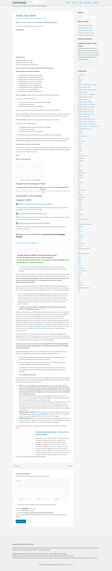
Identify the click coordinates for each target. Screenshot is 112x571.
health (79, 189)
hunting (79, 206)
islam (79, 213)
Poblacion (18, 190)
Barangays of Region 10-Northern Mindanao (88, 89)
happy (79, 187)
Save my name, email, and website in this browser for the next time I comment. (37, 506)
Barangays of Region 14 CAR (85, 99)
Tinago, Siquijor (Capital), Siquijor (86, 28)
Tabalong (64, 190)
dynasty (80, 150)
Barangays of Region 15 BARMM (85, 102)
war (79, 279)
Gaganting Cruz (81, 174)
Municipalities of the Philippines (85, 226)
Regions (68, 2)
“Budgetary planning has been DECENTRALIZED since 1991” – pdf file (44, 414)
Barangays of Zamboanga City (85, 130)
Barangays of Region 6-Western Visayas (87, 119)
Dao (34, 190)
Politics (79, 240)
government (81, 184)
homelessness (81, 199)
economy (80, 152)
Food (79, 169)
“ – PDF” (31, 243)
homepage (80, 201)
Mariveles (38, 190)
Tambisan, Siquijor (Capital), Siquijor (86, 33)
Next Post (70, 465)
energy (79, 155)
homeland (80, 196)
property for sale (82, 245)
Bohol (35, 22)
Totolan (43, 192)
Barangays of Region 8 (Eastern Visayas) (87, 124)
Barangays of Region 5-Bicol (84, 116)
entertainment (81, 160)
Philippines (56, 22)
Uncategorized (81, 270)
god (79, 182)
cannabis (80, 133)
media (79, 223)
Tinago (68, 190)
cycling (79, 147)
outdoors (80, 233)
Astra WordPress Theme (68, 564)
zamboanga (80, 287)
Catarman (30, 190)
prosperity (80, 248)
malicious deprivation (83, 221)
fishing (79, 167)
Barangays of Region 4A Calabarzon (86, 111)
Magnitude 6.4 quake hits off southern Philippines (38, 223)
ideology (80, 208)
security (80, 267)
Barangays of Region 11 (83, 92)
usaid (79, 277)
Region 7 (42, 22)
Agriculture (80, 80)
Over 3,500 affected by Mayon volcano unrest (36, 214)
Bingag (25, 190)
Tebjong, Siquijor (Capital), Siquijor (86, 30)
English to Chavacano (83, 157)
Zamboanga (19, 2)
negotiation (80, 228)
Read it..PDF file (43, 309)
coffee (79, 140)
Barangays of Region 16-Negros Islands (87, 104)
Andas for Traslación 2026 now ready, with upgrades (39, 204)
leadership (80, 216)
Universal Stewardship (87, 55)
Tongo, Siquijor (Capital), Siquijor (86, 25)
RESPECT (87, 53)
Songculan (59, 190)
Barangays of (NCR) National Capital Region (88, 85)
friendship (80, 172)
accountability (81, 75)
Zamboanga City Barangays (84, 289)
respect (79, 260)
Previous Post (17, 465)
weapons (80, 284)
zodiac (79, 292)
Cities (80, 2)
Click (19, 26)
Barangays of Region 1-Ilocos (85, 87)
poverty (79, 243)
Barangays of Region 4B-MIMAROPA (86, 114)
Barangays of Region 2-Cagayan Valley (87, 107)
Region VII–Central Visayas (50, 187)
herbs (79, 194)
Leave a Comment (20, 18)
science (79, 265)
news (79, 231)
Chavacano (95, 2)
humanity (80, 204)
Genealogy (80, 177)
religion (79, 257)
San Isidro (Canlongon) (51, 190)
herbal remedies (82, 191)
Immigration (81, 211)
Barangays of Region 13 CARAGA (86, 97)
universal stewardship (83, 272)
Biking (22, 190)
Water (79, 282)
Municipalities (87, 2)
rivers (79, 262)
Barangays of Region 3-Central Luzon (87, 109)
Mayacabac (43, 190)
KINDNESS (93, 53)
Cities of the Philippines (83, 138)
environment (81, 162)
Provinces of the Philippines (84, 250)
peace (79, 235)
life (78, 218)
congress (80, 145)
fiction (79, 164)
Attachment (19, 510)
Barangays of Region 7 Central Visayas (34, 18)
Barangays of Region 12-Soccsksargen (87, 94)
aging (79, 77)
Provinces (74, 2)
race (79, 253)
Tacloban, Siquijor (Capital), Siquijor (86, 35)
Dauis (29, 22)
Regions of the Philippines (84, 255)
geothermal (80, 179)
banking (80, 82)
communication (81, 142)
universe (80, 275)
